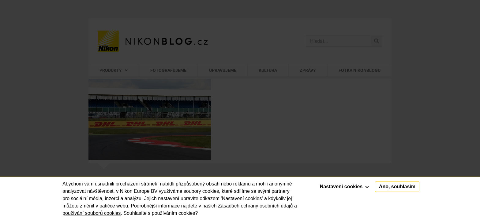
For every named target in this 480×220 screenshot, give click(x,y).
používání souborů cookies (91, 213)
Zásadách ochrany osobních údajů (255, 205)
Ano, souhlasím (397, 186)
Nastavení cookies (344, 186)
